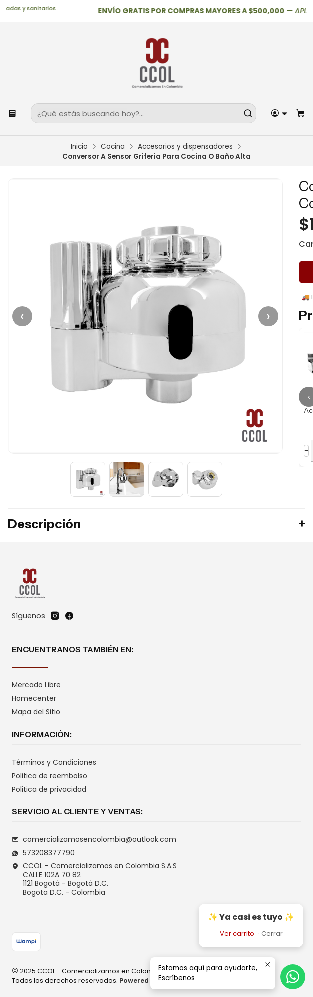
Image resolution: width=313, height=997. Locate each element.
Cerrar (272, 933)
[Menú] (12, 113)
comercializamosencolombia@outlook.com (94, 839)
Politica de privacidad (49, 789)
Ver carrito (237, 933)
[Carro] (300, 113)
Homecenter (34, 698)
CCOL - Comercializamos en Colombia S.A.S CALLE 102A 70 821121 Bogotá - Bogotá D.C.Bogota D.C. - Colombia (94, 879)
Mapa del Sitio (36, 712)
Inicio (79, 146)
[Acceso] (279, 113)
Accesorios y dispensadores (185, 146)
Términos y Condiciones (54, 762)
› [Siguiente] (268, 316)
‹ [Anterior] (22, 316)
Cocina (113, 146)
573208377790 (43, 853)
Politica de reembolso (49, 776)
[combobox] (143, 113)
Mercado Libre (36, 685)
